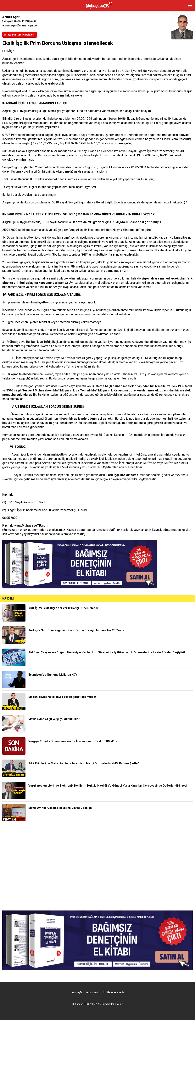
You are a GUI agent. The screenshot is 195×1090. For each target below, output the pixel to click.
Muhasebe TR (79, 1004)
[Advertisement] (97, 867)
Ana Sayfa (76, 992)
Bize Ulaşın (92, 992)
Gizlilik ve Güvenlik (113, 992)
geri (5, 5)
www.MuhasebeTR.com (31, 525)
